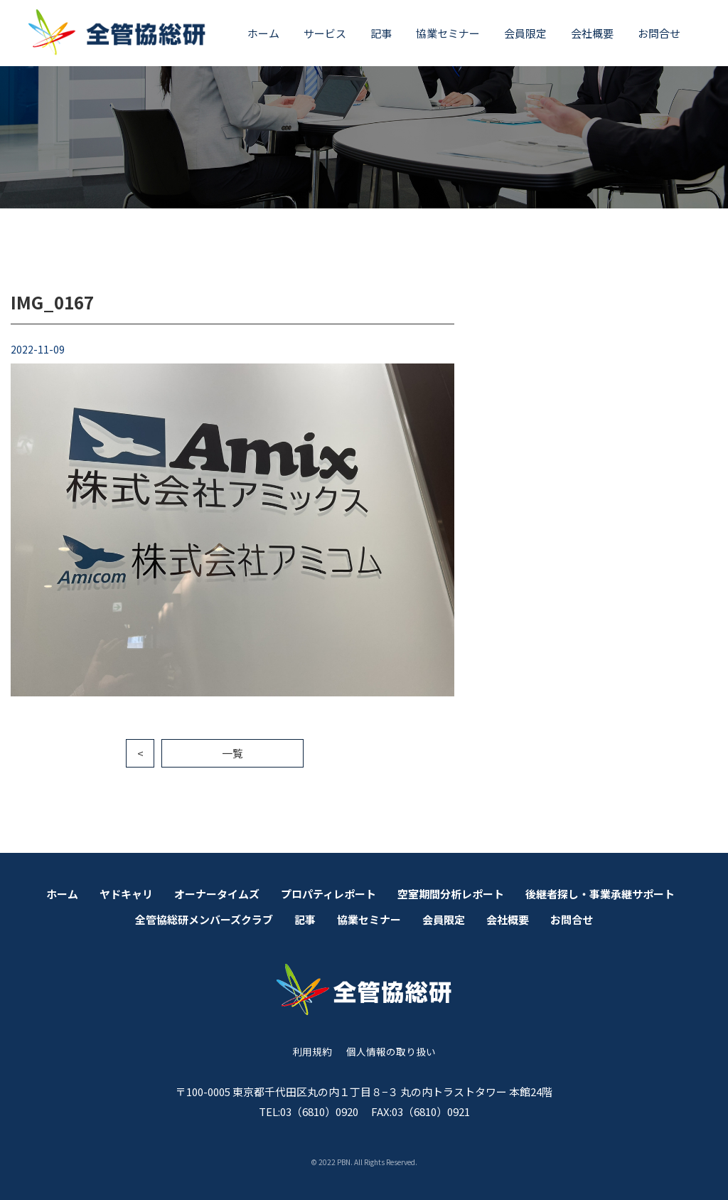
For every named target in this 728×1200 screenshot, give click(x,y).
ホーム (263, 33)
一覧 (232, 752)
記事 (381, 33)
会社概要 (592, 33)
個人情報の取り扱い (391, 1051)
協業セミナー (448, 33)
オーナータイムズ (216, 893)
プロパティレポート (328, 893)
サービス (325, 33)
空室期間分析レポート (450, 893)
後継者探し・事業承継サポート (600, 893)
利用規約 (312, 1051)
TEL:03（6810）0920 (308, 1111)
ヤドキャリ (126, 893)
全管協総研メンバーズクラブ (204, 919)
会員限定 (525, 33)
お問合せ (659, 33)
